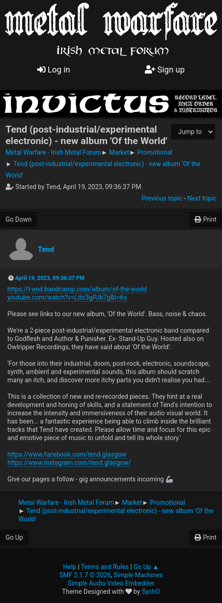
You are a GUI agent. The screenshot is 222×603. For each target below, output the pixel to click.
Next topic (202, 198)
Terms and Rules (105, 566)
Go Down (18, 219)
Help (69, 566)
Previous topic (162, 198)
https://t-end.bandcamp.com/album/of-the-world (77, 289)
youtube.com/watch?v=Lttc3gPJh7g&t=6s (67, 297)
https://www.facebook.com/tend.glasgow (66, 454)
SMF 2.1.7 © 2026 (85, 575)
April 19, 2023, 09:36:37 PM (50, 278)
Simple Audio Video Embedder (111, 583)
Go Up (14, 537)
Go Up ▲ (146, 566)
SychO (151, 591)
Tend (46, 249)
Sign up (165, 69)
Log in (53, 69)
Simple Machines (138, 575)
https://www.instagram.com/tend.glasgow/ (69, 462)
